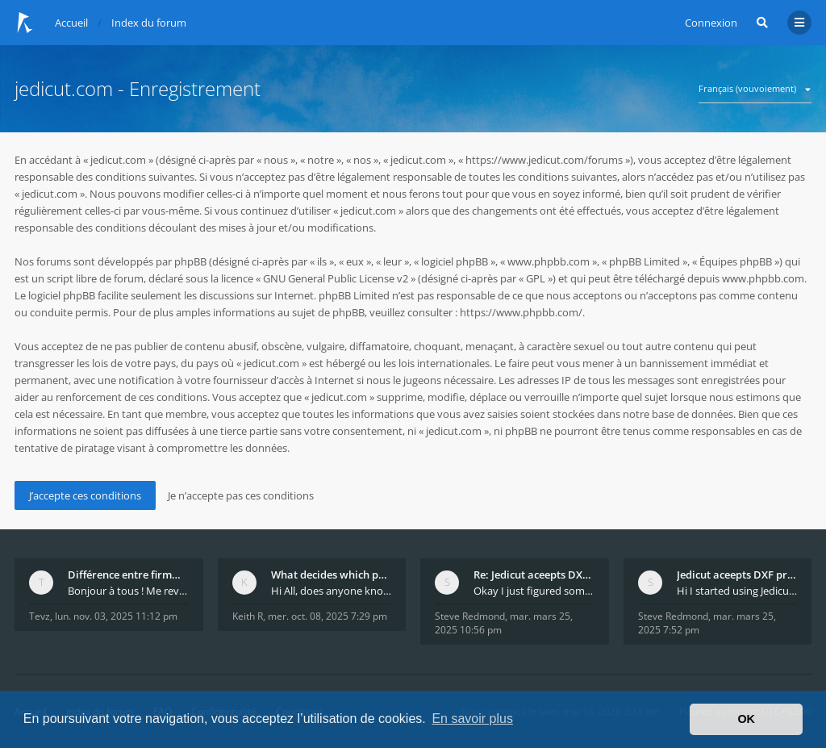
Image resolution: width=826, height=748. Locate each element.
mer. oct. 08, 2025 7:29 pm (327, 616)
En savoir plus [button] (472, 718)
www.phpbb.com (763, 278)
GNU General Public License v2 (335, 278)
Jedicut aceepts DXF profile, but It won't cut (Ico (737, 574)
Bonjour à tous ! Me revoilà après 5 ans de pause (128, 590)
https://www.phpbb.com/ (521, 312)
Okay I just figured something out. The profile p (533, 590)
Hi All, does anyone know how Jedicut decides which (331, 590)
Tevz (39, 616)
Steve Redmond (470, 616)
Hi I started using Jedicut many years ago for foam (737, 590)
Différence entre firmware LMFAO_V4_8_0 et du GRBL (128, 574)
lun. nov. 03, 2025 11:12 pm (116, 616)
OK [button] (746, 718)
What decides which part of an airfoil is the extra (331, 574)
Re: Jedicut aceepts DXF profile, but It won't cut (533, 574)
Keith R (247, 616)
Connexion (711, 22)
